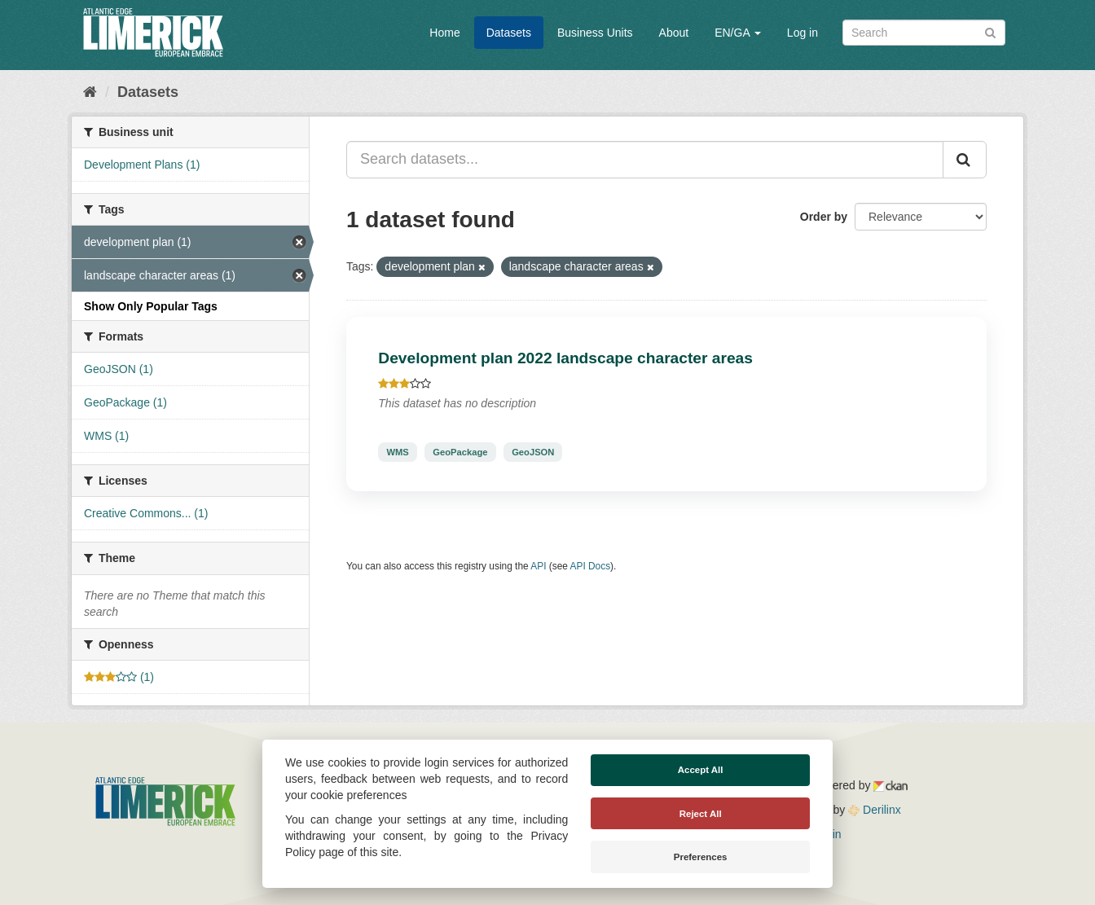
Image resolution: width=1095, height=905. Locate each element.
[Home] (90, 92)
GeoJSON (533, 452)
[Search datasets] (923, 33)
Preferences (701, 857)
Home (444, 32)
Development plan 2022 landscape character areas (565, 358)
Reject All (700, 814)
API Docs (590, 566)
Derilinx (874, 809)
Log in (802, 32)
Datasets (508, 32)
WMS (397, 452)
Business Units (595, 32)
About (674, 32)
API (538, 566)
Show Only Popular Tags (151, 306)
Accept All (700, 770)
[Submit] (990, 31)
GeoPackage (460, 452)
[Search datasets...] (644, 159)
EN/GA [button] (738, 32)
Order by (823, 216)
